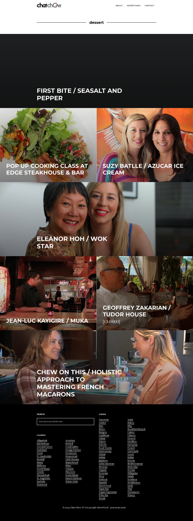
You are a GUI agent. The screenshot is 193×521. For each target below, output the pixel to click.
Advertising (133, 5)
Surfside (41, 481)
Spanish (103, 482)
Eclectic (103, 444)
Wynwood (42, 484)
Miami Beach (71, 462)
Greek (131, 454)
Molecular (133, 467)
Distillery (132, 441)
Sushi (130, 485)
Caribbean (104, 435)
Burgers (103, 432)
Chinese (132, 435)
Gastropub (133, 451)
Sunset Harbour (73, 478)
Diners (102, 441)
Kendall (40, 459)
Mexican (103, 467)
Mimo (68, 465)
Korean (131, 460)
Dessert (132, 438)
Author (102, 423)
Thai (130, 489)
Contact (149, 5)
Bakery (131, 423)
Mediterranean (135, 463)
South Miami (71, 475)
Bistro (102, 429)
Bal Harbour (43, 443)
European (132, 444)
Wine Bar (103, 495)
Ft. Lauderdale (44, 456)
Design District (73, 450)
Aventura (70, 440)
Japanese (103, 460)
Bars (101, 426)
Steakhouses (134, 482)
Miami (40, 462)
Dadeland (42, 450)
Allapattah (42, 440)
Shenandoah (43, 475)
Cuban (102, 438)
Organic (103, 470)
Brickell (69, 443)
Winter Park (71, 481)
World (102, 498)
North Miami (43, 469)
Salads (131, 476)
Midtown (41, 465)
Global (102, 454)
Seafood (103, 479)
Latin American (106, 463)
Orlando (69, 469)
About (119, 5)
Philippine (133, 473)
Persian (131, 470)
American (104, 419)
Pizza (101, 476)
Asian (130, 419)
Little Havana (72, 459)
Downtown (71, 453)
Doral (40, 453)
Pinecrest (70, 472)
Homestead (71, 456)
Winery (131, 495)
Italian (131, 457)
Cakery (131, 432)
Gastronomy (105, 451)
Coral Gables (71, 446)
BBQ (130, 426)
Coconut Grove (44, 446)
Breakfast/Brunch (136, 429)
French (131, 448)
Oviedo (40, 472)
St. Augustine (43, 478)
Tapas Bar (104, 489)
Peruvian (103, 473)
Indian (102, 457)
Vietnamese (133, 492)
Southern (132, 479)
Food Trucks (105, 448)
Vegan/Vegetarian (108, 492)
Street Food (105, 485)
